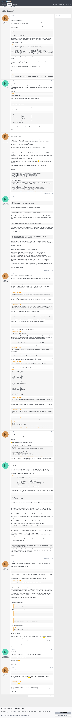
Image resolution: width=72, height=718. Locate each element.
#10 (52, 667)
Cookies (14, 711)
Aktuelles (15, 4)
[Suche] (68, 4)
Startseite (4, 4)
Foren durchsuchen (11, 6)
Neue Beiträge (3, 6)
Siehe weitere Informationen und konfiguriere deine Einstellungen (15, 715)
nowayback (5, 87)
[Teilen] (51, 15)
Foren (9, 4)
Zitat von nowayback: (16, 282)
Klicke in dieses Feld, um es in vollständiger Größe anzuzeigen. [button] (32, 191)
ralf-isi (3, 13)
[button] (18, 4)
